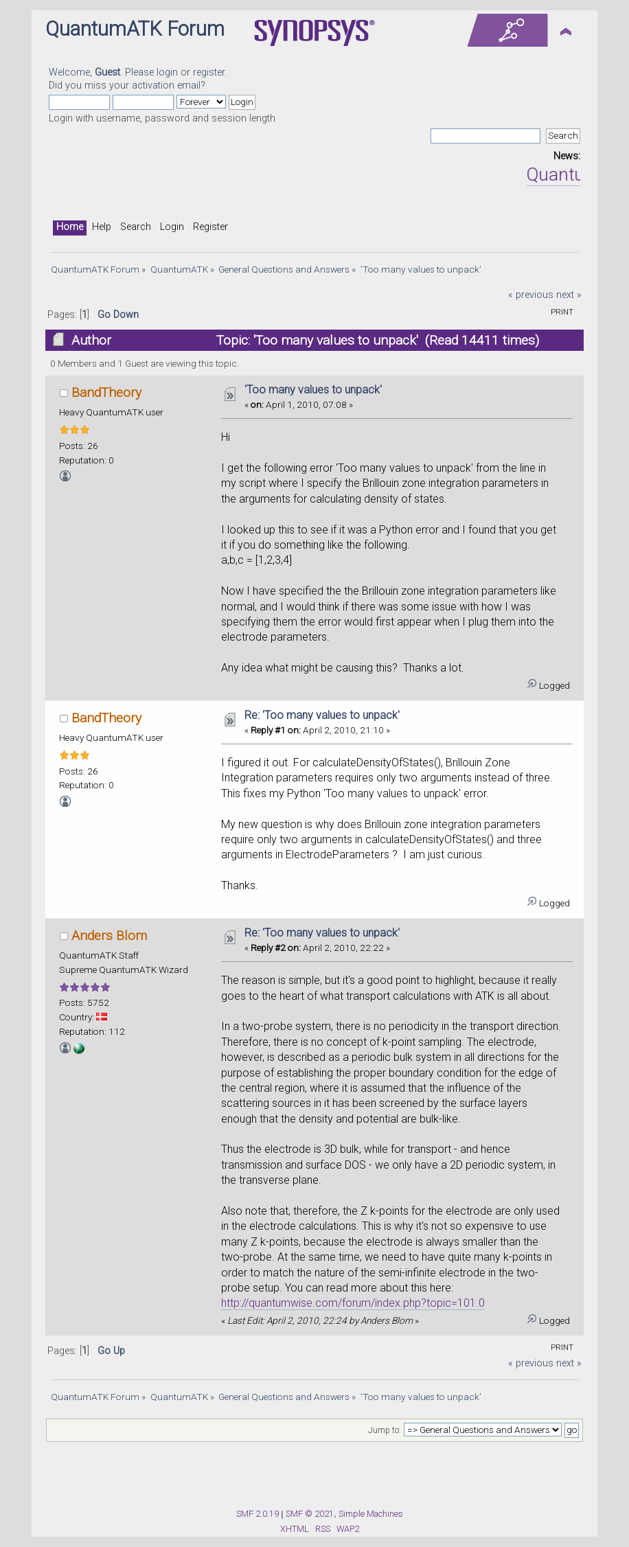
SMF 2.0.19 (257, 1514)
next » (569, 295)
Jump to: (384, 1430)
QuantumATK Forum (135, 29)
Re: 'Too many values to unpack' (322, 715)
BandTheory (106, 392)
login (167, 72)
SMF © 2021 (310, 1514)
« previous (530, 295)
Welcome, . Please (103, 72)
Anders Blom (109, 935)
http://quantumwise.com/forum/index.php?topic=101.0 (353, 1302)
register (209, 72)
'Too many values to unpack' (313, 389)
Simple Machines (371, 1514)
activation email (166, 85)
